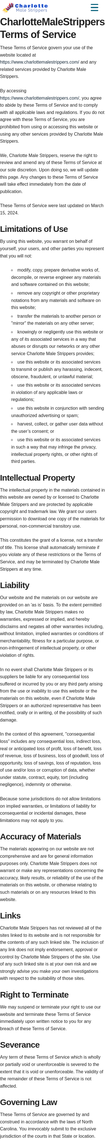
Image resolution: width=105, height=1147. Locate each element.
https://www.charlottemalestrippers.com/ (39, 62)
